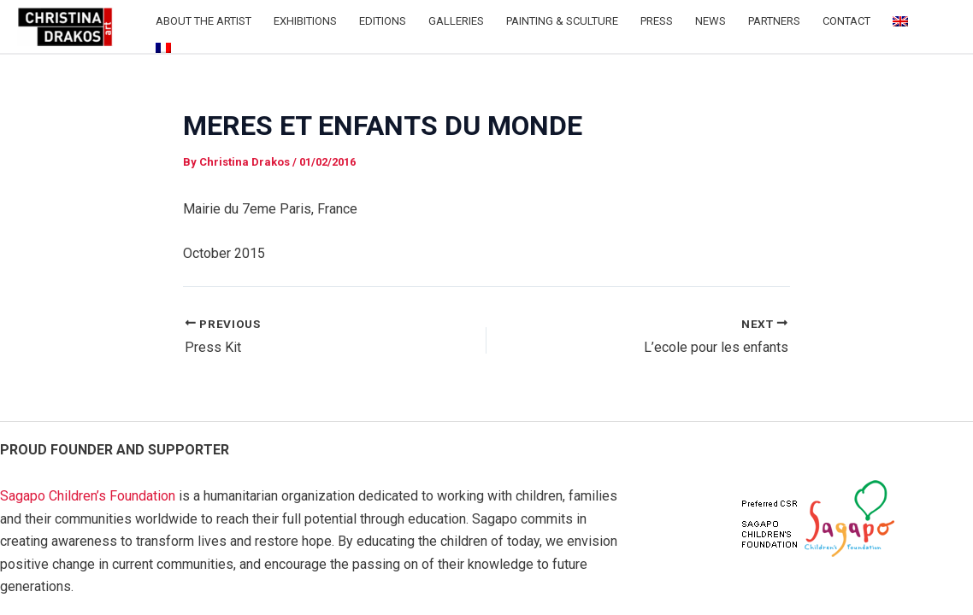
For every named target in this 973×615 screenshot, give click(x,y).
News (710, 21)
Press (656, 21)
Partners (774, 21)
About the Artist (203, 21)
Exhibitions (305, 21)
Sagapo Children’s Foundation (87, 496)
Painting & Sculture (562, 21)
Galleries (456, 21)
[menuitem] (900, 21)
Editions (382, 21)
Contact (846, 21)
